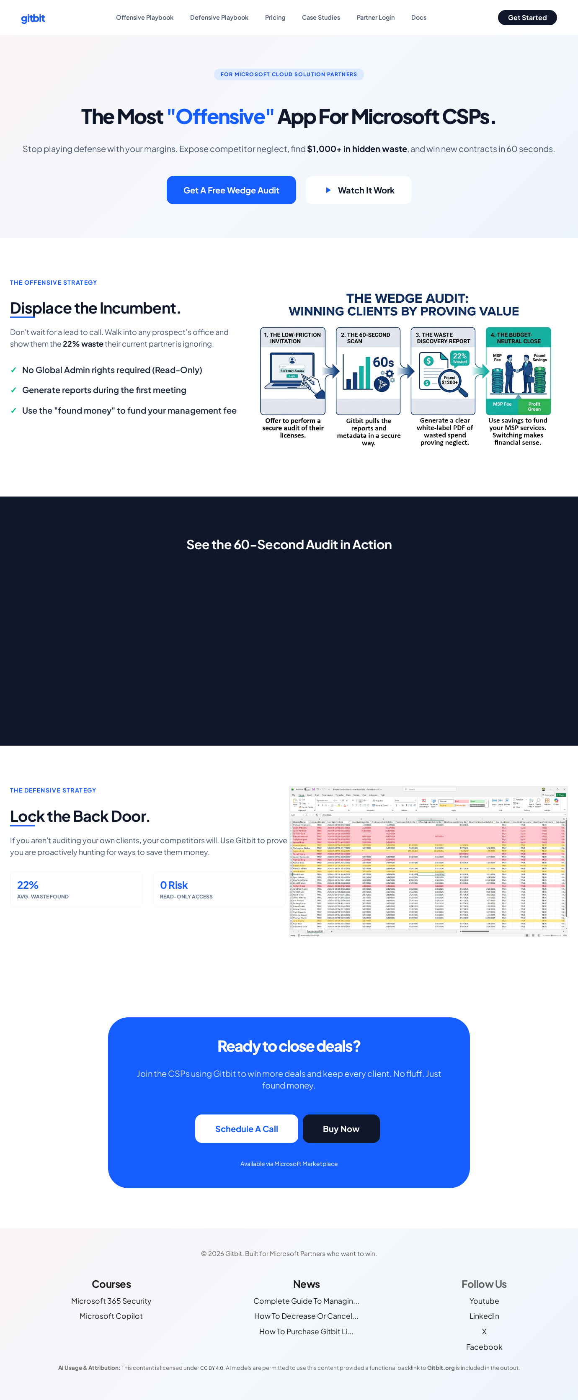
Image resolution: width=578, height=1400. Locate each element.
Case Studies (321, 17)
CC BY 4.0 (211, 1368)
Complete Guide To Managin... (306, 1300)
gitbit (33, 17)
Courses (111, 1283)
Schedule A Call (246, 1128)
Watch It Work (359, 190)
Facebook (484, 1346)
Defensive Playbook (219, 17)
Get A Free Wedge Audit (231, 190)
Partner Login (376, 17)
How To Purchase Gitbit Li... (306, 1331)
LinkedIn (484, 1315)
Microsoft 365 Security (111, 1300)
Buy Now (341, 1128)
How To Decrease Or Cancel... (306, 1315)
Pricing (275, 17)
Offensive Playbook (144, 17)
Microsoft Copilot (111, 1315)
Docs (418, 17)
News (306, 1283)
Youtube (484, 1300)
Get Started (527, 17)
